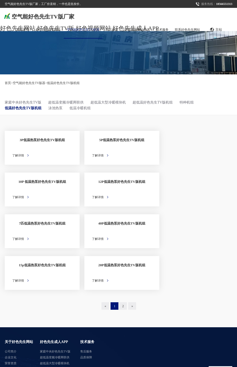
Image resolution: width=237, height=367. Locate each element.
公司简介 (11, 279)
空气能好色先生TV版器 (83, 29)
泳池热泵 (55, 108)
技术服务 (162, 29)
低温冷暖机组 (80, 108)
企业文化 (11, 285)
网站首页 (23, 29)
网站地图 (6, 364)
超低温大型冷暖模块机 (108, 102)
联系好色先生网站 (187, 29)
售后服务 (86, 279)
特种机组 (187, 102)
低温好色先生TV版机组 (63, 83)
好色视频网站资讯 (137, 29)
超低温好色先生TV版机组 (153, 102)
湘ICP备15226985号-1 (72, 352)
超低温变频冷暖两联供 (66, 102)
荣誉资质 (11, 290)
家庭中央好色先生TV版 (23, 102)
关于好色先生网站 (48, 29)
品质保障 (86, 285)
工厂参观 (112, 29)
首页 (8, 83)
